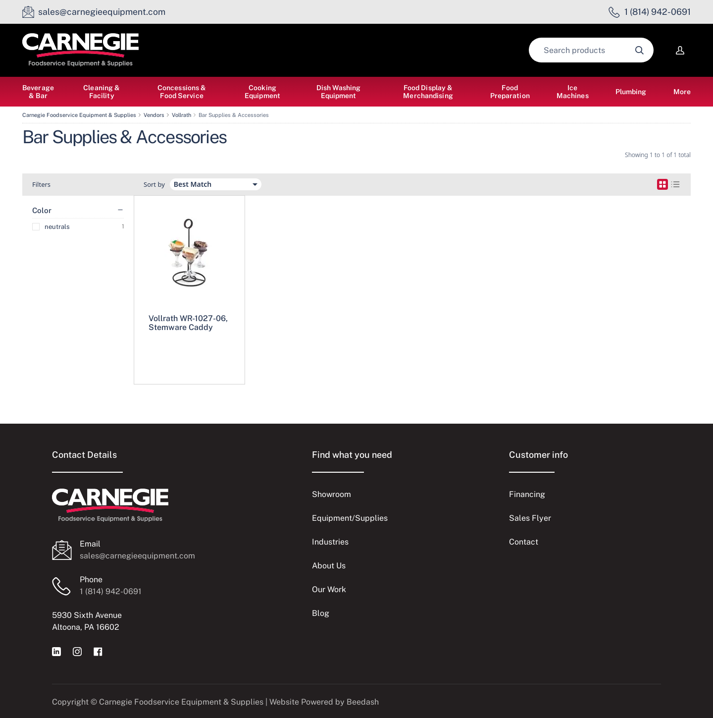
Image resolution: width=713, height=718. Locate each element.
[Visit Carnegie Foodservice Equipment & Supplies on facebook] (98, 651)
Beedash (363, 702)
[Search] (591, 50)
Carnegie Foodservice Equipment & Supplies (79, 115)
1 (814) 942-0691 (111, 591)
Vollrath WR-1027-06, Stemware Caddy (188, 323)
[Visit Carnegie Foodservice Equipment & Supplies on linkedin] (56, 651)
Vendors (154, 115)
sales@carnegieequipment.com (137, 555)
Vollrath (181, 115)
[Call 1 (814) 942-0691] (650, 12)
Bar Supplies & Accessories (234, 115)
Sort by (154, 184)
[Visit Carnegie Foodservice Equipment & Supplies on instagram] (77, 651)
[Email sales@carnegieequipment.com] (93, 12)
